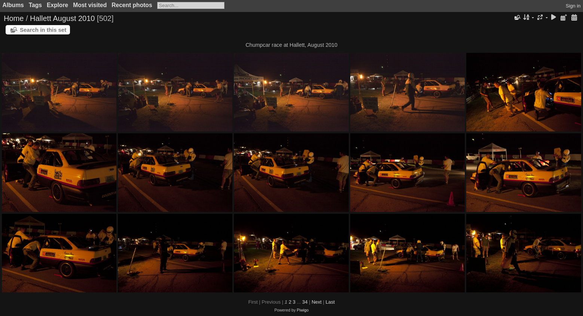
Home (14, 18)
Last (330, 302)
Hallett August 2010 (62, 18)
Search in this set (43, 30)
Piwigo (303, 310)
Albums (13, 5)
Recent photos (132, 5)
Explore (57, 5)
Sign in (573, 6)
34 (305, 302)
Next (317, 302)
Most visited (90, 5)
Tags (35, 5)
